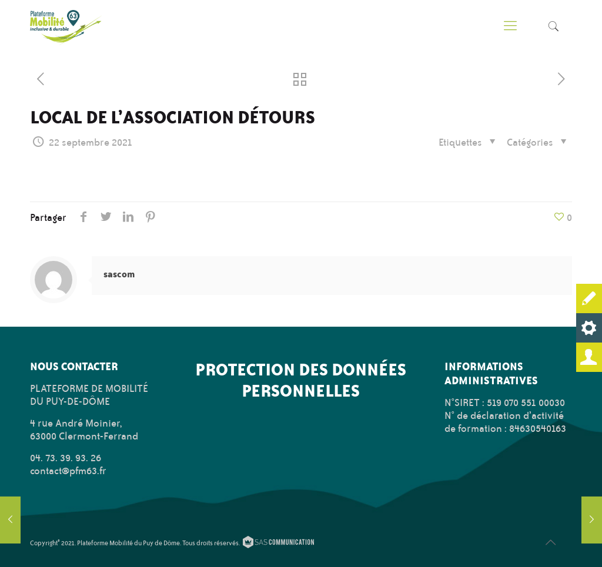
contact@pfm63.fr (68, 470)
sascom (119, 274)
